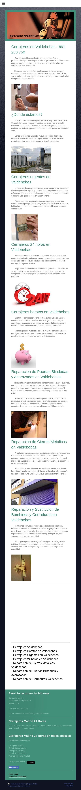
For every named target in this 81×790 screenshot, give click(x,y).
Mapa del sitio (32, 784)
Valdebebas (57, 256)
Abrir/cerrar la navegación (40, 3)
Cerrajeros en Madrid (17, 753)
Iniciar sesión (68, 784)
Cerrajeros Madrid (16, 745)
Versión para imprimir (17, 784)
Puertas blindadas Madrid (19, 756)
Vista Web (69, 786)
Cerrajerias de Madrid (18, 748)
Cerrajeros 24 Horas (17, 751)
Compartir (13, 767)
